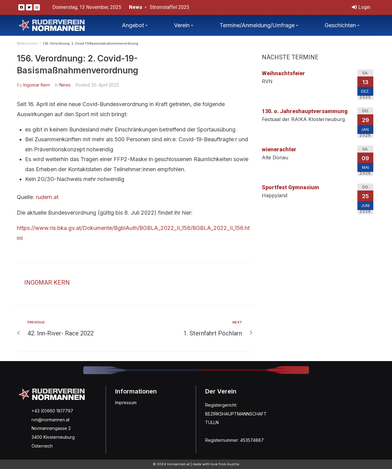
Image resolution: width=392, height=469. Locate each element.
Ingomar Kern (36, 84)
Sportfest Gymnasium (290, 187)
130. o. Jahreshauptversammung (305, 111)
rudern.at (47, 197)
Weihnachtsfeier (283, 73)
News (65, 84)
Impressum (126, 402)
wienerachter (279, 149)
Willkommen (27, 44)
